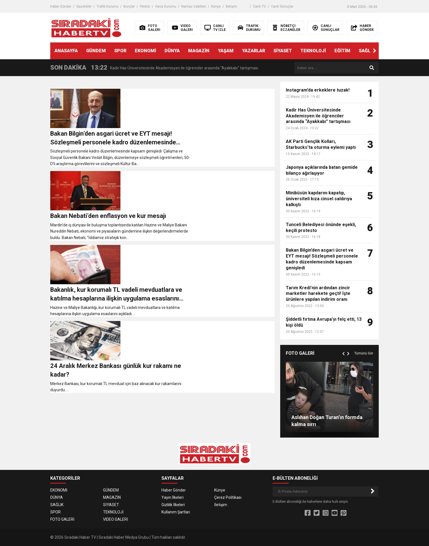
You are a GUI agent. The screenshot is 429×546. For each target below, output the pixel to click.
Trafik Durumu (107, 6)
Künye (216, 6)
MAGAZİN (198, 50)
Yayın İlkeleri (172, 497)
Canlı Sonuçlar (282, 6)
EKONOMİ (145, 50)
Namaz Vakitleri (193, 6)
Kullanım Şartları (175, 512)
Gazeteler (84, 6)
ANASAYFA (66, 50)
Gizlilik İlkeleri (173, 504)
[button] (374, 50)
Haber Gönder (60, 6)
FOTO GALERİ (62, 519)
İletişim (231, 6)
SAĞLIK (367, 50)
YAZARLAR (253, 50)
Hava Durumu (165, 6)
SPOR (120, 50)
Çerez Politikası (227, 497)
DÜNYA (172, 50)
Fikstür (145, 6)
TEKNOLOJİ (313, 50)
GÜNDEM (96, 50)
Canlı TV (259, 6)
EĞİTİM (342, 50)
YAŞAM (226, 50)
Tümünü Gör (363, 353)
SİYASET (282, 50)
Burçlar (129, 6)
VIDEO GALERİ (115, 519)
